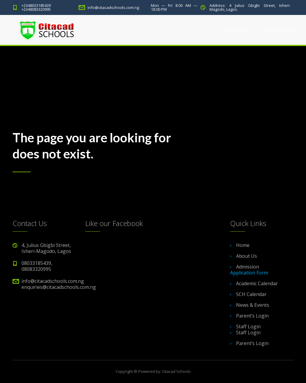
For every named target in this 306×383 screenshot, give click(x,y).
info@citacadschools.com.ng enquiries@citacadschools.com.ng (59, 284)
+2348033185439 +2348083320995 (36, 7)
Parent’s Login (277, 30)
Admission (247, 267)
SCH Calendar (251, 294)
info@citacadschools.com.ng (113, 7)
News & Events (252, 305)
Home (243, 245)
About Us (246, 256)
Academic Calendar (257, 283)
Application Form (249, 272)
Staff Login (234, 30)
